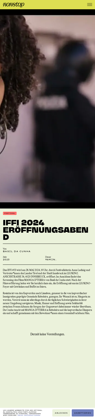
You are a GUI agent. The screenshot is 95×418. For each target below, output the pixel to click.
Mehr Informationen (29, 415)
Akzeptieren (82, 413)
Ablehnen (61, 413)
